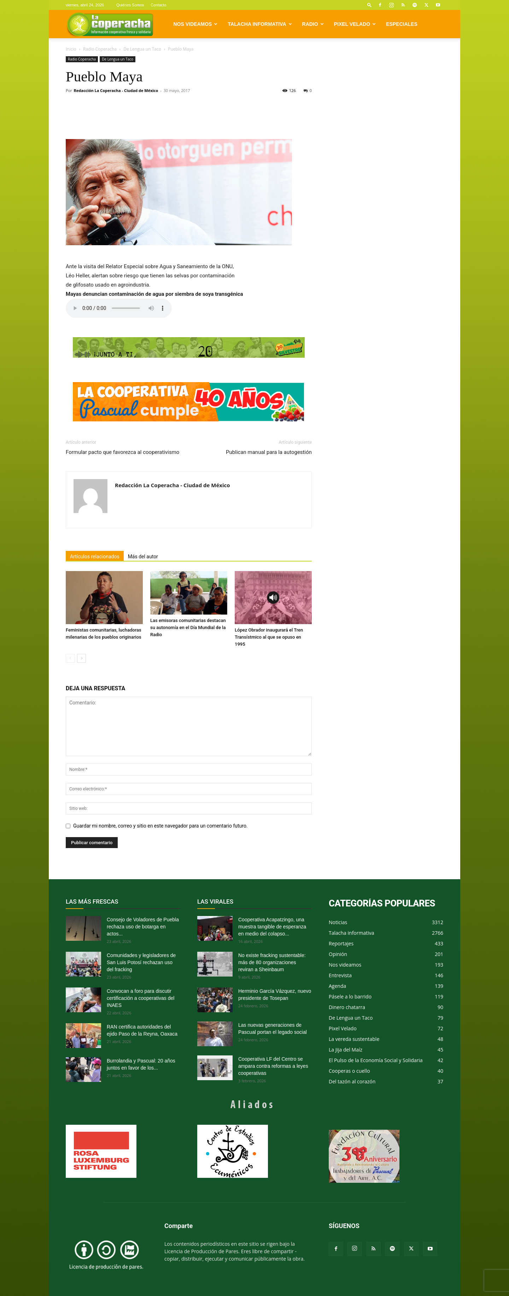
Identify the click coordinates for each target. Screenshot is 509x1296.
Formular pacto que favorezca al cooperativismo (122, 452)
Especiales (401, 24)
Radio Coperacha (100, 49)
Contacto (158, 5)
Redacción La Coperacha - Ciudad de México (116, 90)
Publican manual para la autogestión (269, 452)
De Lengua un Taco (142, 49)
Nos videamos (196, 24)
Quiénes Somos (130, 5)
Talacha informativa (260, 24)
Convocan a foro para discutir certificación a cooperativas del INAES (140, 998)
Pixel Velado (355, 24)
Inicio (71, 49)
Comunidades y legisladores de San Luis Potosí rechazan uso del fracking (141, 962)
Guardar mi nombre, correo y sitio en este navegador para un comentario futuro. (160, 826)
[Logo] (110, 24)
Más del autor (143, 556)
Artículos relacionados (94, 556)
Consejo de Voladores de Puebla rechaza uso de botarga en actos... (143, 927)
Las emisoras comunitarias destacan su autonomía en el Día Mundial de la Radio (188, 627)
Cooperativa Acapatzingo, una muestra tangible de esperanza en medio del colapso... (272, 927)
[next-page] (81, 658)
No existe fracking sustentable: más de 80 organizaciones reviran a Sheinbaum (272, 962)
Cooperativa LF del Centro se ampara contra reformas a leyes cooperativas (273, 1066)
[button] (369, 4)
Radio (313, 24)
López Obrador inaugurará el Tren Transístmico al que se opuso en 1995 (269, 637)
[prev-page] (70, 658)
